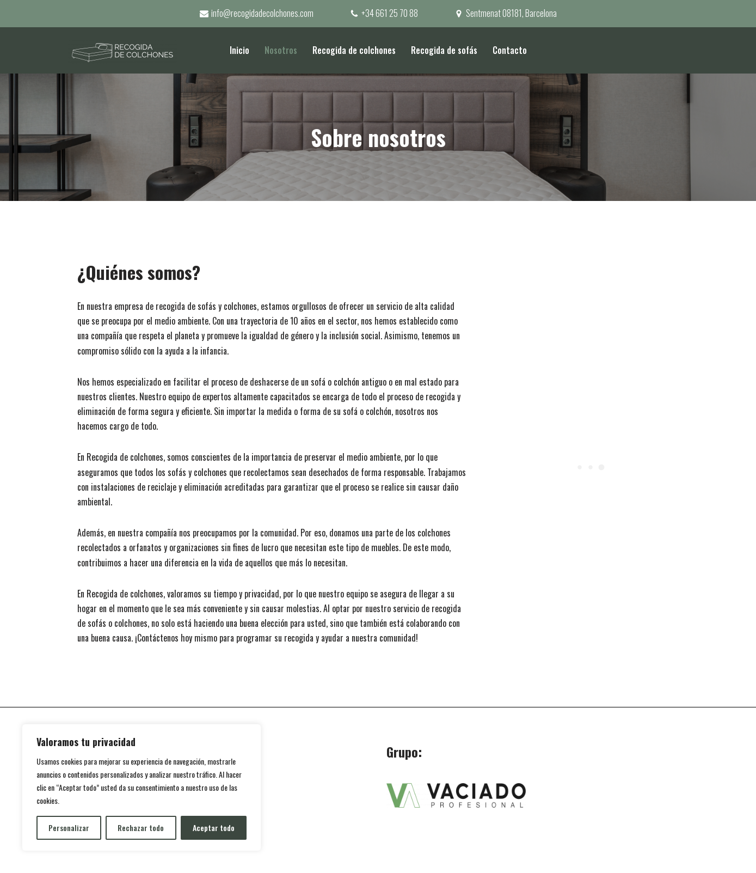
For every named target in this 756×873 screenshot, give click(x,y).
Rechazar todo (141, 827)
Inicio (239, 50)
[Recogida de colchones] (122, 50)
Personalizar (68, 827)
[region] (141, 787)
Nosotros (281, 50)
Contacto (510, 50)
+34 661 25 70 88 (389, 13)
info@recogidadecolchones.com (262, 13)
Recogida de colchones (354, 50)
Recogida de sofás (444, 50)
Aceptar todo (214, 827)
